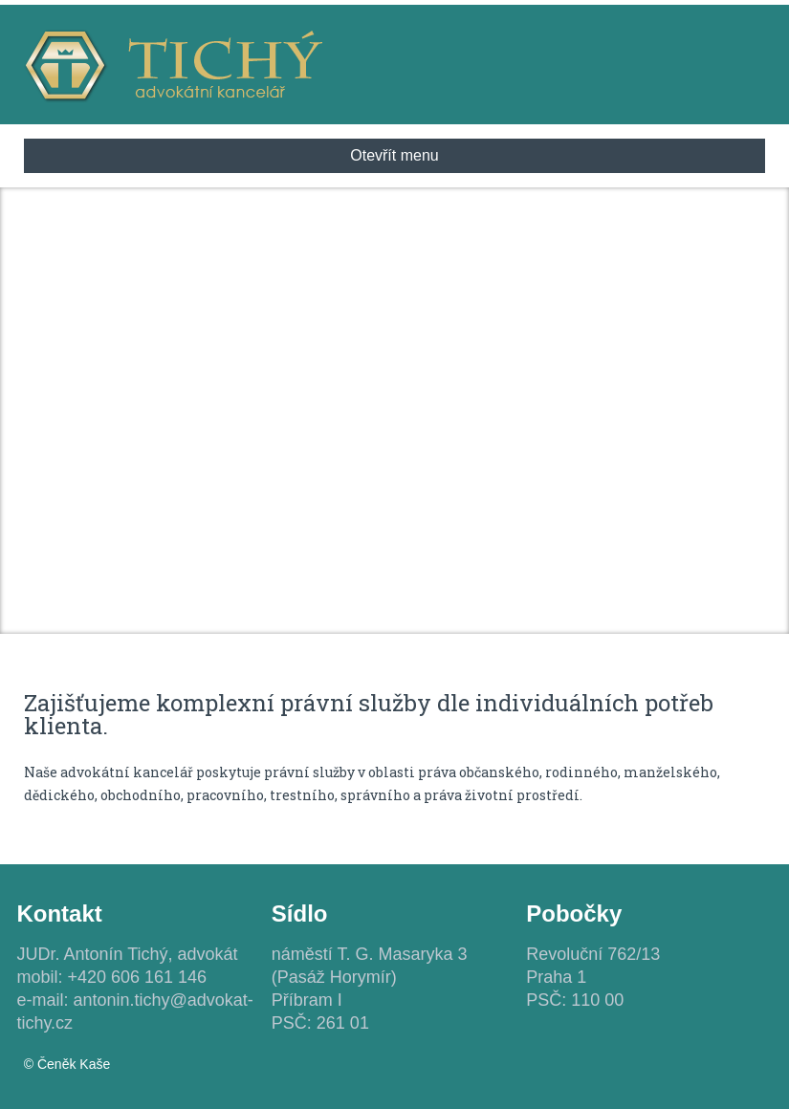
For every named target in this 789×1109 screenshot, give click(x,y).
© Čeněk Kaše (67, 1064)
